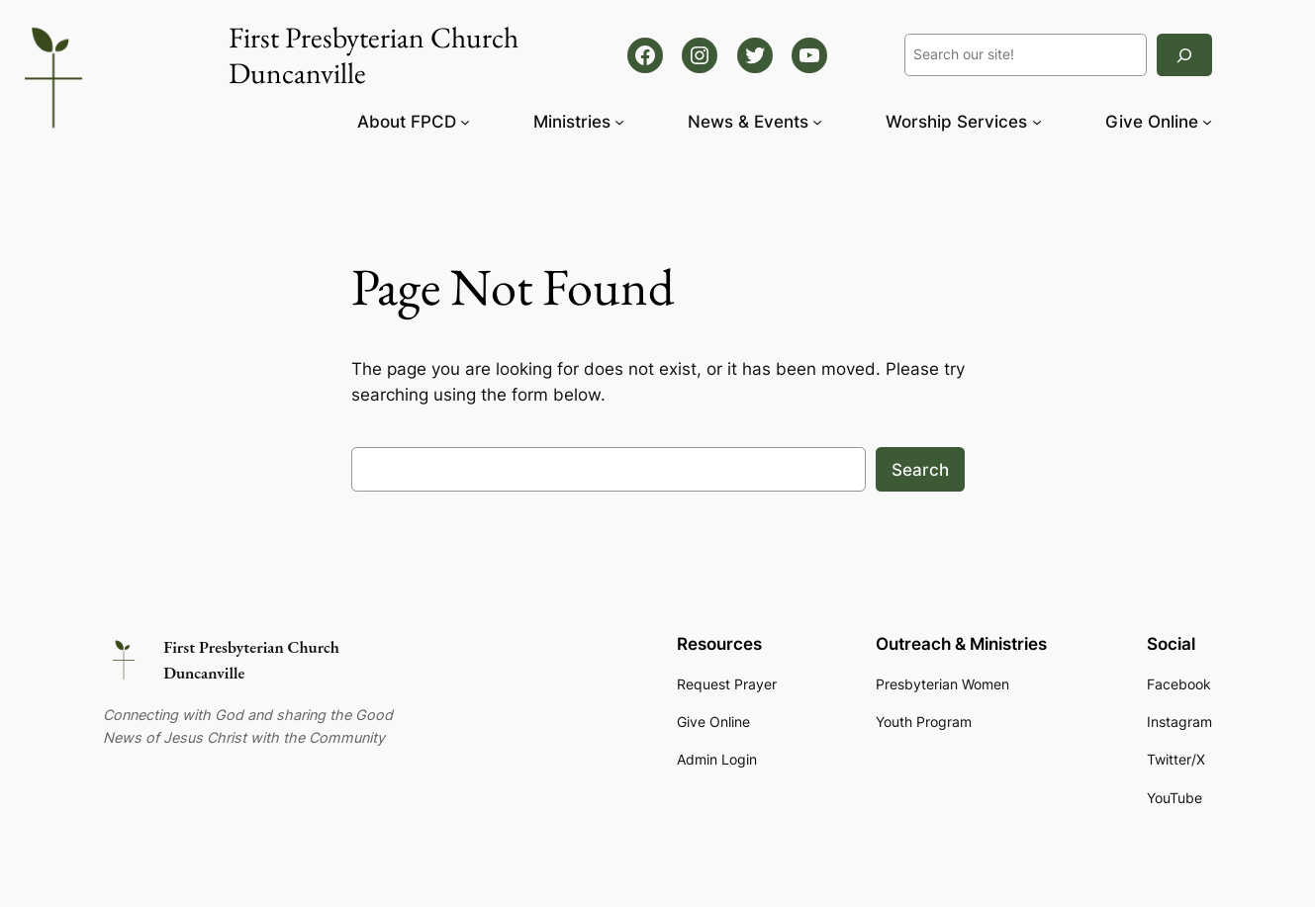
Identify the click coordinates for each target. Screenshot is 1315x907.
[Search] (1184, 55)
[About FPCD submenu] (465, 122)
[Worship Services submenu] (1037, 122)
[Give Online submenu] (1207, 122)
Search (920, 470)
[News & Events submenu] (817, 122)
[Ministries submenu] (619, 122)
